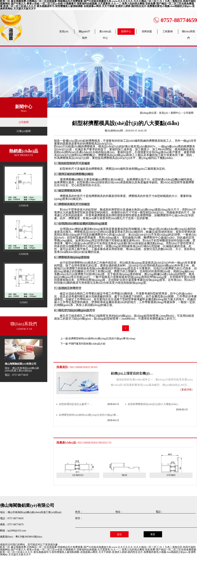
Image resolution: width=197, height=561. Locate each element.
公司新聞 (24, 122)
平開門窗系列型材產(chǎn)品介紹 (87, 343)
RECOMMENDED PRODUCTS (94, 442)
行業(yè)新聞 (24, 131)
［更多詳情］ (186, 389)
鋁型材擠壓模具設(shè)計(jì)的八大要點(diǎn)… (154, 404)
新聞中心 (176, 113)
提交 (119, 534)
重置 (152, 534)
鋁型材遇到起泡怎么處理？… (75, 404)
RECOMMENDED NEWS (83, 367)
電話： (159, 511)
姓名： (79, 511)
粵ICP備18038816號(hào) (28, 536)
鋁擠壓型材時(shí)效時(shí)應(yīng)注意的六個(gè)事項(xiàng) (102, 338)
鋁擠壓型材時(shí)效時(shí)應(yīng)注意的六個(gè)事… (89, 415)
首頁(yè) (163, 113)
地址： (119, 511)
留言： (79, 518)
